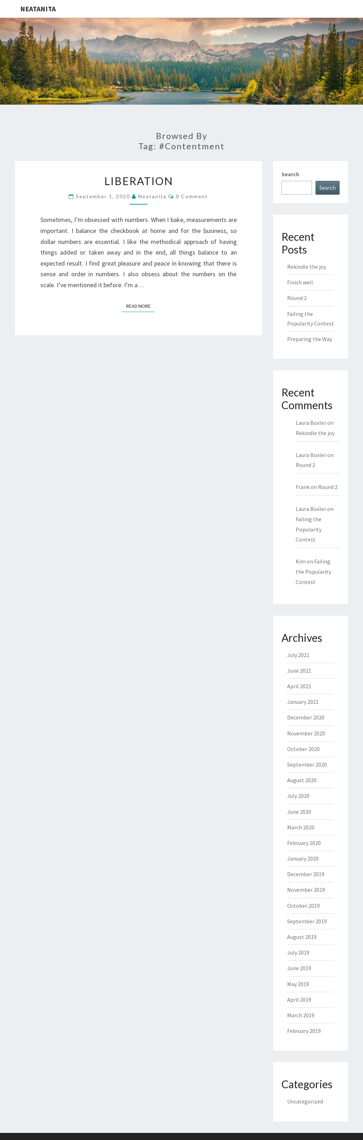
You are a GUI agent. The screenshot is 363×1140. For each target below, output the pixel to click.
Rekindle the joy (306, 266)
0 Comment (192, 196)
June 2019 (299, 968)
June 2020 (299, 811)
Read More (140, 305)
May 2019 (298, 984)
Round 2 (297, 297)
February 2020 (304, 842)
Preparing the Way (309, 339)
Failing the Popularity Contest (309, 529)
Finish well (300, 282)
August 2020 (302, 780)
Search (290, 174)
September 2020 (307, 764)
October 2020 (303, 748)
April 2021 (299, 686)
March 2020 (300, 827)
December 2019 (305, 874)
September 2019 (307, 921)
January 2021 (303, 701)
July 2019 (298, 952)
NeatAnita (38, 8)
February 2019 (304, 1030)
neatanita (152, 196)
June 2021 (299, 670)
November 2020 (306, 733)
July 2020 (298, 795)
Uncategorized (305, 1101)
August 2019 (302, 936)
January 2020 (303, 858)
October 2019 (303, 905)
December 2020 (305, 717)
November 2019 (306, 889)
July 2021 (298, 654)
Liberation (138, 180)
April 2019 (299, 999)
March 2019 (300, 1015)
